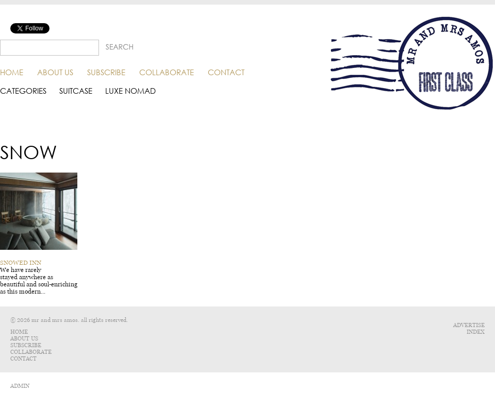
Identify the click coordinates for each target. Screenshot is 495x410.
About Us (55, 72)
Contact (226, 72)
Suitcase (75, 91)
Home (11, 72)
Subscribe (106, 72)
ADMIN (19, 386)
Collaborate (166, 72)
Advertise (469, 325)
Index (476, 332)
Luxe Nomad (130, 91)
